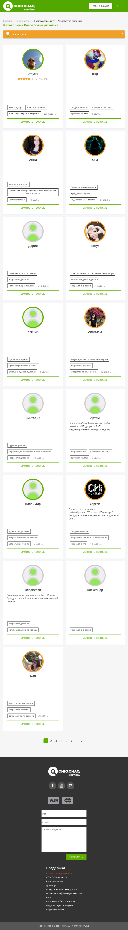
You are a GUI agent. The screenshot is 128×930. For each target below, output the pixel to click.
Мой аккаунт (101, 6)
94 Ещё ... (43, 285)
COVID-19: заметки (56, 877)
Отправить (76, 856)
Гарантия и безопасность (61, 901)
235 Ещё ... (50, 113)
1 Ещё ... (96, 113)
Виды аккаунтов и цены (60, 905)
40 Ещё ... (38, 457)
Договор (51, 885)
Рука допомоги (54, 881)
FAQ (48, 897)
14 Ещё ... (95, 543)
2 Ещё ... (43, 715)
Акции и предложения (59, 873)
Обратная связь (55, 909)
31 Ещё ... (105, 199)
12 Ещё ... (106, 371)
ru (119, 6)
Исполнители (23, 21)
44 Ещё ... (34, 199)
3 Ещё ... (96, 457)
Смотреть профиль (32, 121)
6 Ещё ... (38, 543)
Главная (7, 21)
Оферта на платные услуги (61, 889)
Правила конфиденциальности (64, 893)
